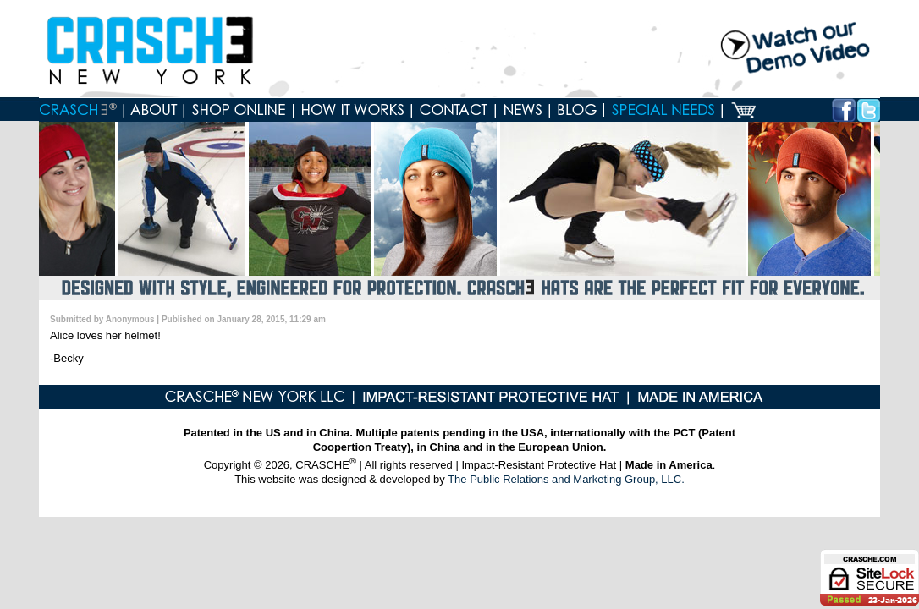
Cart (743, 110)
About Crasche (154, 110)
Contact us (454, 110)
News (523, 110)
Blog (577, 110)
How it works (353, 110)
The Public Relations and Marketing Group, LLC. (566, 479)
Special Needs (663, 110)
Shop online (239, 110)
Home (81, 110)
